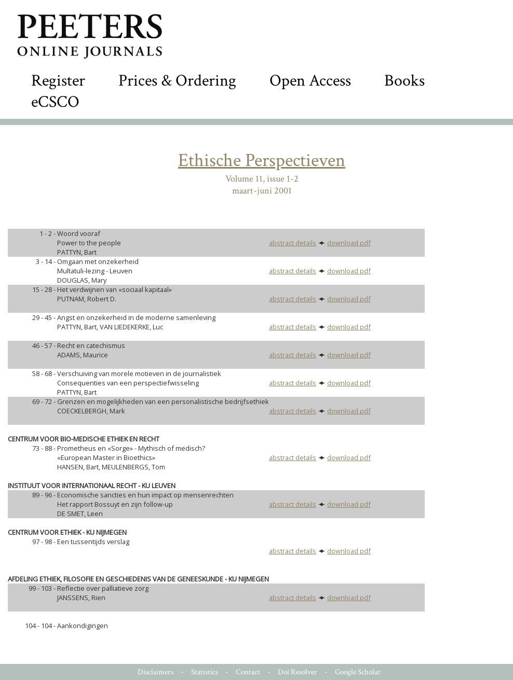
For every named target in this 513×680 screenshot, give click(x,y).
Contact (248, 672)
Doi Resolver (297, 672)
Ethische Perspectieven (261, 160)
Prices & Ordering (177, 80)
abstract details (292, 242)
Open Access (310, 80)
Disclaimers (155, 672)
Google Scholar (358, 672)
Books (404, 80)
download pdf (349, 242)
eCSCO (55, 102)
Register (58, 80)
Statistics (204, 672)
